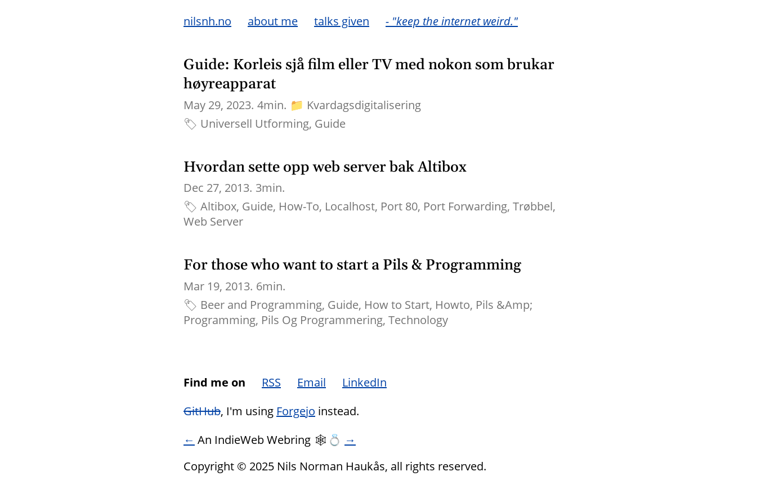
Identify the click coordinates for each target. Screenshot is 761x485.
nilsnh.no (207, 21)
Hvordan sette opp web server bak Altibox (325, 167)
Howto (452, 304)
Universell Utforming (254, 123)
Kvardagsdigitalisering (364, 105)
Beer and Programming (261, 304)
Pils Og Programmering (322, 319)
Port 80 (399, 206)
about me (273, 21)
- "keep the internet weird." (452, 21)
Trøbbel (533, 206)
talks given (341, 21)
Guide (330, 123)
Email (311, 382)
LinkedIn (364, 382)
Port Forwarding (465, 206)
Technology (418, 319)
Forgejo (295, 411)
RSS (271, 382)
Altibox (218, 206)
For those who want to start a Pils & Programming (352, 265)
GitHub (202, 411)
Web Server (213, 221)
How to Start (396, 304)
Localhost (350, 206)
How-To (299, 206)
